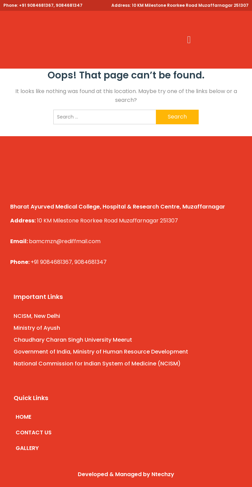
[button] (189, 40)
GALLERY (27, 448)
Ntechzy (162, 474)
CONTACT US (34, 432)
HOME (23, 417)
